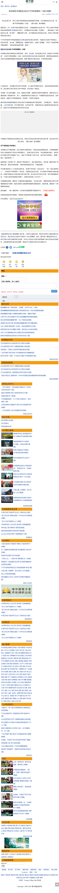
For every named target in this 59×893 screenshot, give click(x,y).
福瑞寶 (41, 876)
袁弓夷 (27, 656)
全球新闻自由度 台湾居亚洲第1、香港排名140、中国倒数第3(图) (22, 469)
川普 (18, 648)
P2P (22, 681)
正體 (53, 1)
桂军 (25, 694)
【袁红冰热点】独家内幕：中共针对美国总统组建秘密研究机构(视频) (23, 376)
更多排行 (29, 756)
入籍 (29, 691)
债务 (21, 673)
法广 (25, 670)
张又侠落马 (5, 424)
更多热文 (29, 642)
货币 (6, 675)
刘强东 (30, 678)
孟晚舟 (26, 662)
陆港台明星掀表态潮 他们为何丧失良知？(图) (15, 336)
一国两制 (21, 670)
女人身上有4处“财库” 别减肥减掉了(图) (14, 535)
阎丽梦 (7, 662)
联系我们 (46, 870)
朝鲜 (6, 673)
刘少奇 (25, 697)
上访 (18, 683)
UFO (29, 659)
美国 (10, 664)
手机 (27, 699)
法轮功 (22, 683)
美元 (28, 673)
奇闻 (4, 702)
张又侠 (22, 651)
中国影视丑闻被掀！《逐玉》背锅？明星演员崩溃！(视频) (22, 773)
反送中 (17, 667)
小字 (56, 14)
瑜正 (17, 832)
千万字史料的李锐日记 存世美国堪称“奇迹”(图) (16, 568)
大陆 (19, 681)
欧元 (14, 675)
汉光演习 (10, 659)
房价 (6, 681)
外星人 (9, 702)
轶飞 (30, 826)
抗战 (28, 694)
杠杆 (24, 673)
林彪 (20, 697)
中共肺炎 (4, 648)
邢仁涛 (13, 832)
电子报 (10, 870)
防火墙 (5, 683)
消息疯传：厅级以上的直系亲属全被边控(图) (15, 350)
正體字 (21, 881)
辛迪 (2, 834)
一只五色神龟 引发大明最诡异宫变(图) (13, 411)
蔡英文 (21, 678)
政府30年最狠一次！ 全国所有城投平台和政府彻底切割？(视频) (22, 806)
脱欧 (14, 673)
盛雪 (24, 829)
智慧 (20, 699)
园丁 (20, 829)
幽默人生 (16, 699)
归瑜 (26, 826)
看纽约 (32, 876)
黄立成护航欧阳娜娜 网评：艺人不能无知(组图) (16, 321)
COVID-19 (6, 651)
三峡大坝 (17, 654)
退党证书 (47, 876)
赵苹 (27, 829)
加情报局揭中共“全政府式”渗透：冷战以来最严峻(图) (21, 445)
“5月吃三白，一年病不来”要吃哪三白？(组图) (16, 559)
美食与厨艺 (5, 855)
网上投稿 (54, 870)
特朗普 (23, 648)
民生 (6, 694)
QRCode (15, 247)
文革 (16, 702)
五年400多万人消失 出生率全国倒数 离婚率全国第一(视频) (22, 781)
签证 (23, 691)
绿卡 (2, 694)
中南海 (5, 667)
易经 (11, 699)
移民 (6, 691)
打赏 (49, 14)
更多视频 (29, 820)
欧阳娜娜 (8, 102)
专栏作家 (6, 823)
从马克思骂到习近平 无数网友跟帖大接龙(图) (15, 347)
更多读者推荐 (54, 380)
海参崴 (13, 678)
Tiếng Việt (33, 881)
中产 (9, 678)
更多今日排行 (27, 584)
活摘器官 (8, 654)
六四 (26, 651)
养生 (19, 702)
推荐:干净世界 (5, 876)
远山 (2, 829)
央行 (18, 673)
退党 (20, 659)
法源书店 (21, 876)
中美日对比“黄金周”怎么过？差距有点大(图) (15, 513)
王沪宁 (21, 664)
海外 (10, 694)
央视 (29, 689)
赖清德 (21, 662)
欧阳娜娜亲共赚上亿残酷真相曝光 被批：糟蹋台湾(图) (18, 314)
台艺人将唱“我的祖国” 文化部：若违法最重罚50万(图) (18, 327)
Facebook (25, 873)
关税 (30, 662)
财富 (6, 678)
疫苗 (4, 656)
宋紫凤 (3, 826)
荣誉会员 (4, 236)
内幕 (9, 667)
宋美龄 (12, 697)
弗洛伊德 (25, 659)
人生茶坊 (12, 855)
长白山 (20, 686)
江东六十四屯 (5, 686)
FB (4, 673)
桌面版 (4, 870)
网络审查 (28, 683)
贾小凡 (18, 826)
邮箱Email (3, 864)
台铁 (12, 654)
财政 (2, 678)
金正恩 (11, 662)
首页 (2, 6)
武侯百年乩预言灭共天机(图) (10, 556)
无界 (56, 876)
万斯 (7, 664)
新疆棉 (22, 654)
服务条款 (25, 870)
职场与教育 (25, 855)
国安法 (27, 654)
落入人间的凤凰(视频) (8, 575)
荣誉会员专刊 (7, 385)
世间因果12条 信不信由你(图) (10, 744)
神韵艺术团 (14, 876)
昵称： (4, 276)
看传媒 (36, 876)
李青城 (8, 832)
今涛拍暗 (9, 826)
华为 (27, 667)
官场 (11, 670)
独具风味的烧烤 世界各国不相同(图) (13, 532)
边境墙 (3, 664)
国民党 (30, 56)
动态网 (52, 876)
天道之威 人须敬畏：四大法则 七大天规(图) (15, 571)
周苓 (9, 829)
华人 (2, 691)
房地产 (25, 675)
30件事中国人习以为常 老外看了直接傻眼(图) (16, 525)
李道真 (22, 826)
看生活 (7, 6)
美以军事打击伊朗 (7, 421)
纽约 (27, 878)
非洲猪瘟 (14, 681)
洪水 (7, 656)
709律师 (13, 683)
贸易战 (12, 651)
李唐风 (17, 829)
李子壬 (25, 832)
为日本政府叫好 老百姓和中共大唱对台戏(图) (15, 344)
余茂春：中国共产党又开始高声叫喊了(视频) (15, 741)
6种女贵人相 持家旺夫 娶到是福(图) (12, 528)
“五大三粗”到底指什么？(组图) (11, 522)
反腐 (4, 670)
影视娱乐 (14, 6)
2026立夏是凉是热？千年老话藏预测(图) (14, 747)
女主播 (25, 689)
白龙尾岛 (26, 686)
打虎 (7, 670)
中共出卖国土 (20, 656)
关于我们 (18, 870)
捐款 (39, 870)
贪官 (20, 667)
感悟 (24, 699)
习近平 (17, 651)
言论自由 (19, 689)
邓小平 (17, 697)
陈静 (12, 829)
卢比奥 (28, 648)
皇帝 (2, 699)
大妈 (2, 681)
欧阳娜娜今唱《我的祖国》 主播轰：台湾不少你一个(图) (19, 308)
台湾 (17, 678)
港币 (20, 675)
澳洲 (18, 694)
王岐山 (16, 662)
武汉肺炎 (14, 648)
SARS (6, 689)
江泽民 (26, 664)
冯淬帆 (13, 30)
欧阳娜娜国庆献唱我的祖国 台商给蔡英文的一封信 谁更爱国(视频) (22, 311)
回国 (26, 691)
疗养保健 (18, 855)
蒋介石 (7, 697)
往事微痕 (13, 656)
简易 (13, 826)
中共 (2, 662)
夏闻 (6, 829)
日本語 (39, 881)
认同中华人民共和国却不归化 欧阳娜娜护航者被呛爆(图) (19, 318)
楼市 (29, 675)
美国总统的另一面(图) (8, 397)
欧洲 (37, 878)
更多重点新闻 (27, 507)
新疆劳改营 (12, 689)
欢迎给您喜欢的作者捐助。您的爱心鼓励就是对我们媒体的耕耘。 (22, 195)
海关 (16, 691)
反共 (5, 49)
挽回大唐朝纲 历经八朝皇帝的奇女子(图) (14, 394)
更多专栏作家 (27, 837)
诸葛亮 (7, 699)
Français (26, 881)
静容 (4, 832)
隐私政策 (33, 870)
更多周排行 (28, 620)
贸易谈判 (16, 664)
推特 (31, 873)
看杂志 (27, 876)
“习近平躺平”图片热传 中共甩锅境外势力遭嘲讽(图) (17, 353)
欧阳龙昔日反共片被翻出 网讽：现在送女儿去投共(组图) (19, 330)
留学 (13, 691)
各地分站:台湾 (21, 878)
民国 (21, 694)
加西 (41, 878)
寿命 (13, 702)
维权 (9, 683)
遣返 (19, 691)
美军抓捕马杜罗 (6, 427)
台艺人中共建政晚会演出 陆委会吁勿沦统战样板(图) (18, 333)
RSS (36, 873)
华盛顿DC (32, 878)
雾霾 (25, 681)
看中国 (15, 670)
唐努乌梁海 (14, 686)
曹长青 (30, 832)
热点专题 (6, 418)
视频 (4, 760)
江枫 (20, 832)
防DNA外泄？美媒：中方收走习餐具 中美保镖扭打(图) (18, 357)
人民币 (10, 675)
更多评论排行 (54, 360)
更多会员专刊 (27, 415)
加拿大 (11, 673)
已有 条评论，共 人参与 (10, 281)
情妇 (24, 667)
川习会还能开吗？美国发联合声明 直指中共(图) (16, 373)
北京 (25, 678)
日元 (17, 675)
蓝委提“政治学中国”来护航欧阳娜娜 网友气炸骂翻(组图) (19, 324)
